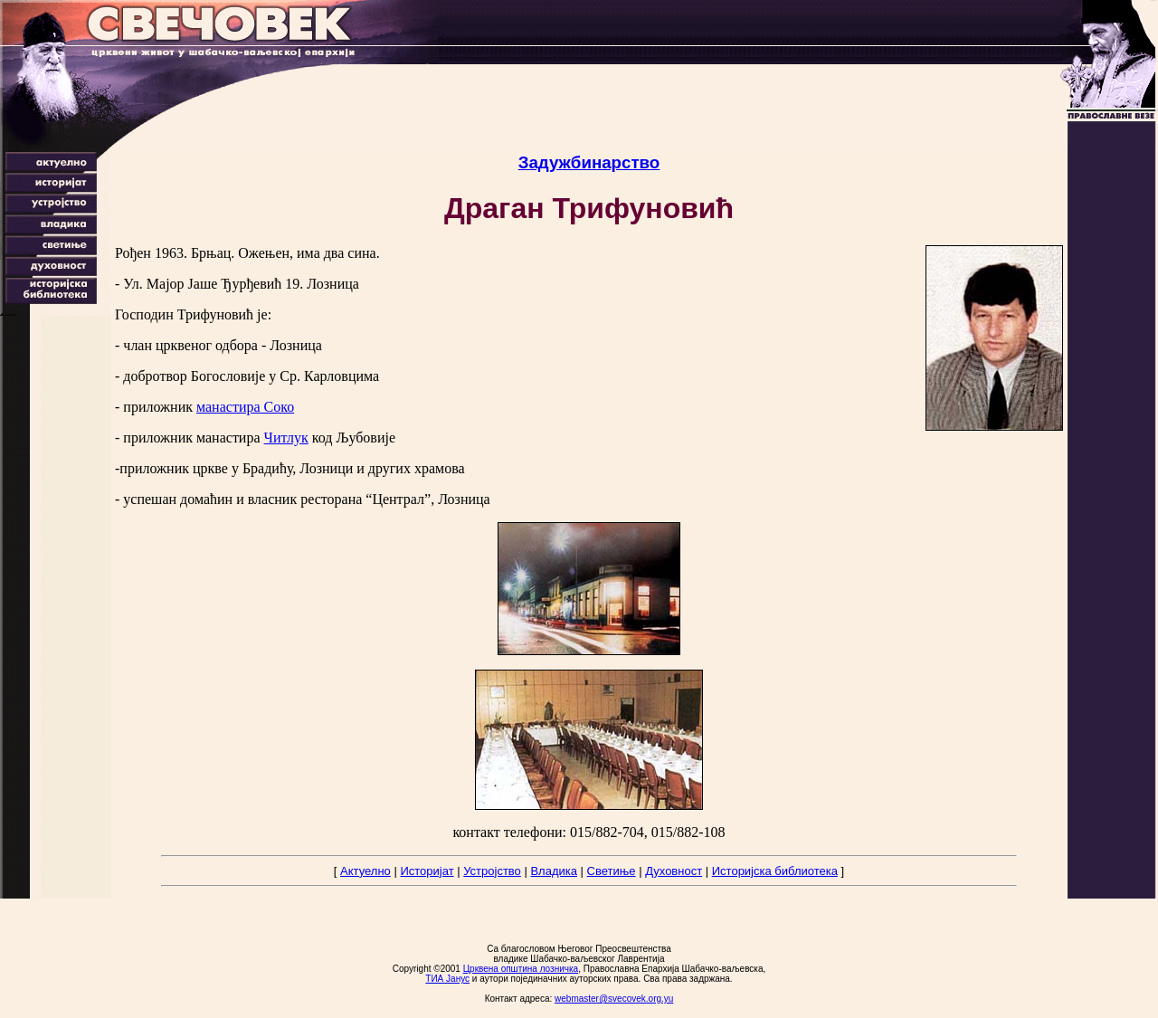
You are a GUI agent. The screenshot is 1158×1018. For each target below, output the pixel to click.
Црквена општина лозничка (520, 969)
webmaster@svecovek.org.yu (614, 999)
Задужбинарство (589, 162)
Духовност (673, 871)
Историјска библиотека (775, 871)
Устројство (492, 871)
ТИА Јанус (447, 979)
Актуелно (365, 871)
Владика (553, 871)
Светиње (611, 871)
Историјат (426, 871)
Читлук (286, 437)
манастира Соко (245, 406)
